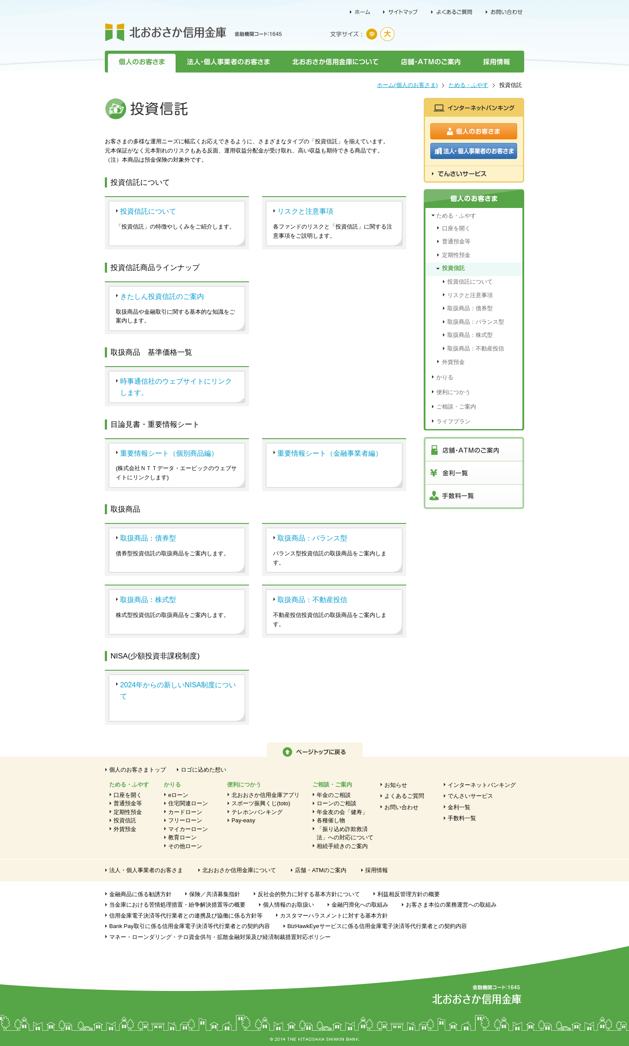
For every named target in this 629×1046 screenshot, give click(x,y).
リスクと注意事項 (305, 211)
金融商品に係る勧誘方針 (140, 894)
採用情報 (498, 62)
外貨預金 (453, 362)
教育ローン (182, 837)
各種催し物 (331, 820)
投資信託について (148, 211)
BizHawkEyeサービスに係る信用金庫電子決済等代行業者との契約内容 (377, 926)
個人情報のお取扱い (288, 904)
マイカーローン (188, 829)
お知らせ (395, 785)
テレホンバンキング (257, 812)
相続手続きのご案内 (342, 846)
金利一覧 (459, 807)
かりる (444, 377)
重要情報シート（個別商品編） (169, 453)
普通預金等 (456, 241)
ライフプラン (453, 421)
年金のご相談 (334, 795)
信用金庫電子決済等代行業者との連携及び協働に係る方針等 (186, 915)
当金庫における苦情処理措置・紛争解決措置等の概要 (177, 904)
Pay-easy (243, 820)
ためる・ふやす (468, 85)
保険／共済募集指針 (214, 894)
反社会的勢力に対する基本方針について (309, 894)
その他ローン (185, 846)
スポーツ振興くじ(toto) (261, 803)
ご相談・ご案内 (456, 406)
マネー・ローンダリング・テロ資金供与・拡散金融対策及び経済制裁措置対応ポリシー (220, 937)
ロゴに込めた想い (203, 769)
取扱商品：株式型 (148, 599)
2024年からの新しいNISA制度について (178, 690)
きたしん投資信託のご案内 (162, 296)
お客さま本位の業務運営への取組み (451, 904)
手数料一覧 (462, 818)
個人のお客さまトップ (137, 769)
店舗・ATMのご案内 (431, 62)
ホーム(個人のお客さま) (407, 85)
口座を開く (456, 228)
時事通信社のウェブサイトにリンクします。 (176, 386)
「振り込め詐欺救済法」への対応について (345, 833)
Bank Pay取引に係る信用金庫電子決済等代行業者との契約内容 (189, 926)
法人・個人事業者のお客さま (228, 62)
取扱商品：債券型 (148, 538)
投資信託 (453, 268)
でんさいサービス (470, 796)
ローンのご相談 (336, 803)
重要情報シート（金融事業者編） (329, 453)
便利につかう (453, 392)
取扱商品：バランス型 (312, 538)
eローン (178, 795)
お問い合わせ (401, 807)
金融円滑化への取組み (360, 904)
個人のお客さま (140, 62)
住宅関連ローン (188, 803)
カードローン (185, 812)
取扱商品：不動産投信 (312, 599)
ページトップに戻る (315, 749)
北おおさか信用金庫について (335, 62)
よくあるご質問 (404, 796)
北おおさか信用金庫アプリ (266, 795)
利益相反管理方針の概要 (408, 894)
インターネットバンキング (482, 785)
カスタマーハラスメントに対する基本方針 (334, 915)
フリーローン (185, 820)
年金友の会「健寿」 (342, 812)
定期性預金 (456, 255)
